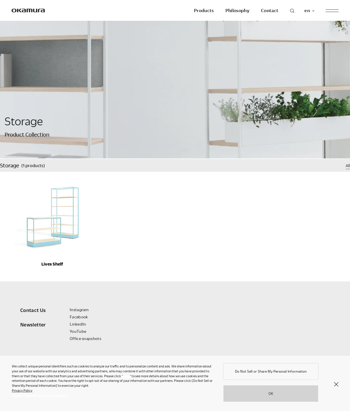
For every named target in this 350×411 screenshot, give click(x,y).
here (126, 377)
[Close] (336, 385)
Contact (269, 10)
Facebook (79, 317)
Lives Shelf (52, 263)
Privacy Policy (22, 392)
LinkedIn (78, 324)
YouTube (78, 331)
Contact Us (33, 310)
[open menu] (331, 10)
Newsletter (33, 324)
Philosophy (237, 10)
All (348, 165)
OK (270, 395)
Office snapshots (85, 338)
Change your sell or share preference (40, 397)
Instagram (79, 309)
